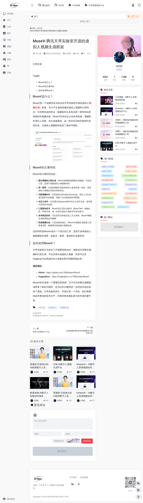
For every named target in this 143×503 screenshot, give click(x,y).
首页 (33, 28)
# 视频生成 (64, 308)
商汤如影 (131, 185)
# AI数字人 (52, 308)
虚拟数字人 (130, 198)
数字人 (131, 167)
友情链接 (84, 477)
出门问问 (131, 194)
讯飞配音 (107, 180)
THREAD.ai (108, 207)
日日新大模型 (129, 176)
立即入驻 (133, 16)
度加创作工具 (109, 185)
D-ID (132, 189)
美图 (105, 189)
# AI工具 (42, 308)
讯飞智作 (131, 180)
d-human (123, 207)
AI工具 (39, 28)
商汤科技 (107, 176)
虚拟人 (106, 171)
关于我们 (73, 477)
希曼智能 (107, 198)
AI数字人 (108, 167)
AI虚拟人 (131, 171)
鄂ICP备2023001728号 (60, 497)
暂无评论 (39, 405)
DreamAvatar (109, 194)
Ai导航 (67, 53)
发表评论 (87, 441)
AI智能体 (131, 202)
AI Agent (107, 202)
